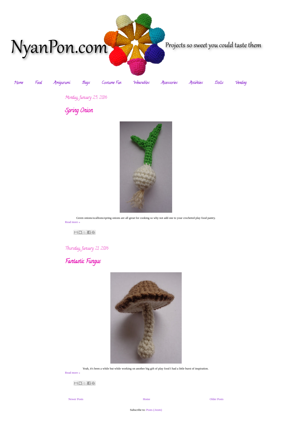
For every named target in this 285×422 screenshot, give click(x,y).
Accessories (169, 83)
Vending (240, 83)
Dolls (219, 83)
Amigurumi (62, 83)
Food (38, 83)
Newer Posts (75, 399)
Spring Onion (79, 111)
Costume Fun (111, 83)
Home (18, 83)
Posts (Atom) (154, 410)
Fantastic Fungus (82, 262)
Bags (86, 83)
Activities (196, 83)
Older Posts (216, 399)
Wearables (141, 83)
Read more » (72, 222)
